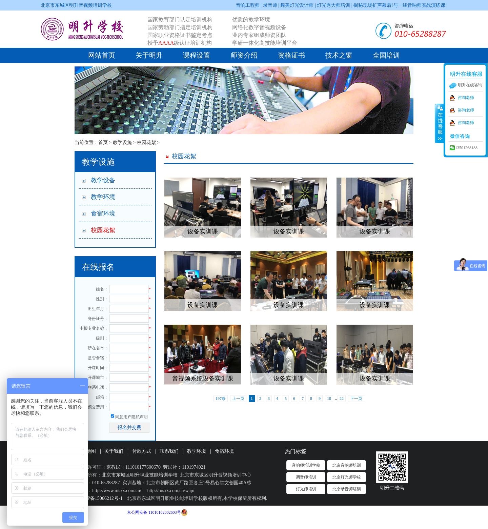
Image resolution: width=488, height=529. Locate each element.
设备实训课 (202, 231)
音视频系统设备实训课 (202, 378)
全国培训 (386, 55)
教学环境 (103, 197)
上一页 (238, 398)
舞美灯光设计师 (296, 5)
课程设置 (196, 55)
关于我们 (113, 451)
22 (342, 398)
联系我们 (169, 451)
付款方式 (141, 451)
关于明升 (149, 55)
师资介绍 (244, 55)
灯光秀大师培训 (333, 5)
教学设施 (122, 142)
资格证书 (291, 55)
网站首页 (101, 55)
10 (329, 398)
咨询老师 (466, 97)
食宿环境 (103, 213)
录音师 (270, 5)
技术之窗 (338, 55)
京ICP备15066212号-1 (100, 498)
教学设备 (103, 180)
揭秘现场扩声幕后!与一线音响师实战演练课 (399, 5)
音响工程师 (248, 5)
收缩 (439, 123)
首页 (103, 142)
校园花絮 (146, 142)
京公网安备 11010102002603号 (154, 512)
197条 (221, 398)
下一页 (356, 398)
